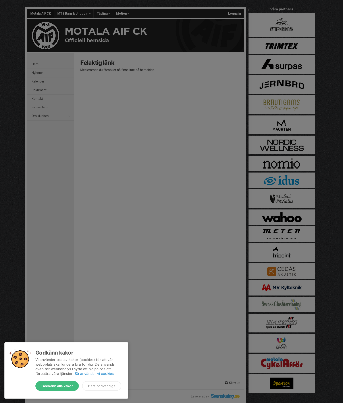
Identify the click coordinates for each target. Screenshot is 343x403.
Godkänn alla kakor (57, 386)
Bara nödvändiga (101, 386)
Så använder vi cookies (94, 373)
